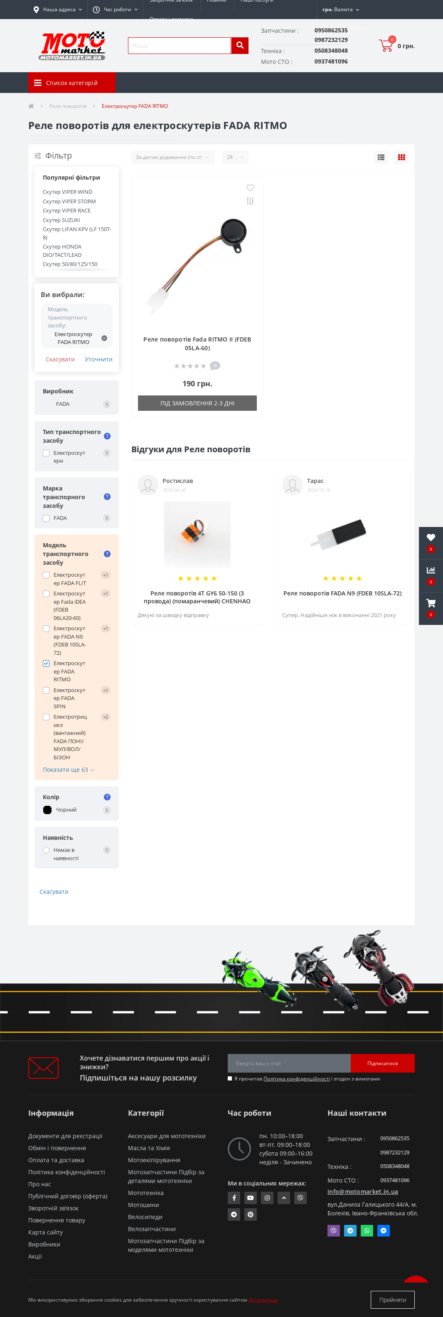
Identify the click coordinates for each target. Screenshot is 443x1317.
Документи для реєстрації (65, 1136)
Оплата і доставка (171, 18)
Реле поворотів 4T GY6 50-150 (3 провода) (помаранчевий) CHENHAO (197, 597)
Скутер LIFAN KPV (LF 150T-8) (77, 233)
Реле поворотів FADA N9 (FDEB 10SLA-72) (342, 593)
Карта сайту (45, 1232)
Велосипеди (145, 1217)
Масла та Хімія (149, 1148)
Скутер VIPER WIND (67, 191)
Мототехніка (146, 1193)
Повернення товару (56, 1220)
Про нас (39, 1184)
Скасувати (60, 359)
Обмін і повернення (57, 1148)
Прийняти (392, 1300)
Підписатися (382, 1063)
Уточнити (99, 359)
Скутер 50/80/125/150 (70, 264)
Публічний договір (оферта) (67, 1196)
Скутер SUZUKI (61, 220)
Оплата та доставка (56, 1160)
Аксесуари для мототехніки (167, 1136)
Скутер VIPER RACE (67, 210)
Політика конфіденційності (296, 1078)
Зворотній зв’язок (53, 1208)
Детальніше (263, 1299)
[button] (115, 9)
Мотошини (143, 1205)
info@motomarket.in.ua (362, 1191)
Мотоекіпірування (154, 1160)
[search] (240, 45)
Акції (35, 1256)
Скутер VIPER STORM (69, 201)
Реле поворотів (67, 106)
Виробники (44, 1244)
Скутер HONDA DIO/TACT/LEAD (62, 251)
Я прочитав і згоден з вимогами (307, 1078)
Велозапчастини (152, 1229)
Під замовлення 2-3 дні (197, 403)
